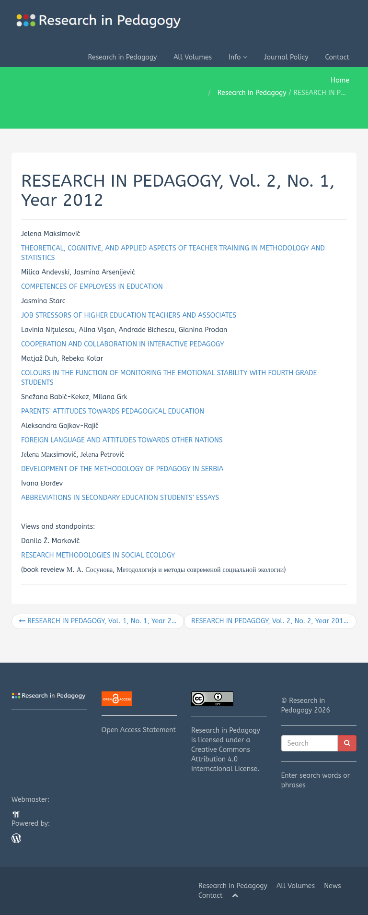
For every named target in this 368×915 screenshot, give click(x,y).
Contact (337, 57)
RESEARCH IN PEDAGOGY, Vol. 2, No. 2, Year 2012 (273, 621)
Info (238, 57)
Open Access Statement (139, 712)
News (332, 886)
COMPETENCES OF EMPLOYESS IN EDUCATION (92, 287)
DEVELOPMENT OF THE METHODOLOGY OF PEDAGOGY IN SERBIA (122, 469)
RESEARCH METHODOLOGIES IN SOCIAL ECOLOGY (98, 555)
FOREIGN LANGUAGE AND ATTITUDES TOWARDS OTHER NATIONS (122, 440)
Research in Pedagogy (122, 57)
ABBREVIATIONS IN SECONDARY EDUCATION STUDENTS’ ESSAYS (120, 498)
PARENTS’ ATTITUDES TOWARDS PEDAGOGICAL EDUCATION (112, 411)
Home (340, 80)
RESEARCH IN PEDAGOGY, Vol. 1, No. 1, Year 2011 (101, 621)
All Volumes (192, 57)
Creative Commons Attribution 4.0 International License (224, 759)
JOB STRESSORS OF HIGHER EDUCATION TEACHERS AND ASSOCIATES (128, 315)
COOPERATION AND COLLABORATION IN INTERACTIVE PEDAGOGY (122, 344)
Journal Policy (286, 57)
